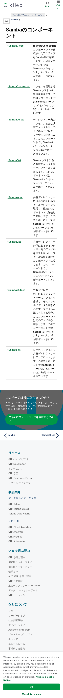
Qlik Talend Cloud (18, 508)
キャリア (13, 639)
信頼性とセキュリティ (20, 562)
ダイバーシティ (16, 624)
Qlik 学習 (13, 473)
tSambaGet (14, 160)
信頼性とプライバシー (20, 566)
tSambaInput (15, 197)
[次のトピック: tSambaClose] (46, 435)
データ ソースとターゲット (23, 590)
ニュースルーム (16, 643)
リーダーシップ (16, 615)
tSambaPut (14, 349)
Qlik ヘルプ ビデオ (18, 459)
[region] (31, 675)
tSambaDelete (16, 119)
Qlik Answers (16, 531)
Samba (14, 19)
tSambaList (14, 241)
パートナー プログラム (20, 634)
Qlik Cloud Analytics (19, 527)
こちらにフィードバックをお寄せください (31, 419)
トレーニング (15, 468)
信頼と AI (13, 571)
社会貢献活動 (15, 620)
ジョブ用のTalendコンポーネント (28, 15)
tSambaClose (15, 45)
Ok (31, 686)
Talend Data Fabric (19, 513)
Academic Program (19, 629)
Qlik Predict (15, 536)
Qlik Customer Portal (20, 478)
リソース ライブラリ (19, 482)
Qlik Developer (17, 463)
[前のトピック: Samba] (17, 435)
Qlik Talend (14, 504)
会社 (10, 610)
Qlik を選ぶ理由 (16, 557)
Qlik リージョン (16, 595)
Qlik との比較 (15, 580)
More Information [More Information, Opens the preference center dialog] (31, 694)
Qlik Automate (16, 541)
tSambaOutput (16, 290)
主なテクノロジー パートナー (24, 585)
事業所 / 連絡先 (16, 648)
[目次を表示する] (6, 15)
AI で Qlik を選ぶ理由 (19, 576)
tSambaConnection (19, 86)
